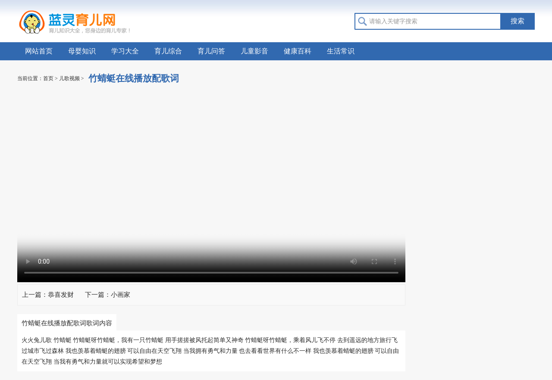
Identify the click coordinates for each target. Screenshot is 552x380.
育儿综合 (168, 51)
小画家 (120, 294)
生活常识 (340, 51)
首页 (48, 78)
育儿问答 (211, 51)
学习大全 (125, 51)
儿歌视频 (69, 78)
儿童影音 (254, 51)
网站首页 (39, 51)
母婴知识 (82, 51)
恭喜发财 (61, 294)
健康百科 (297, 51)
